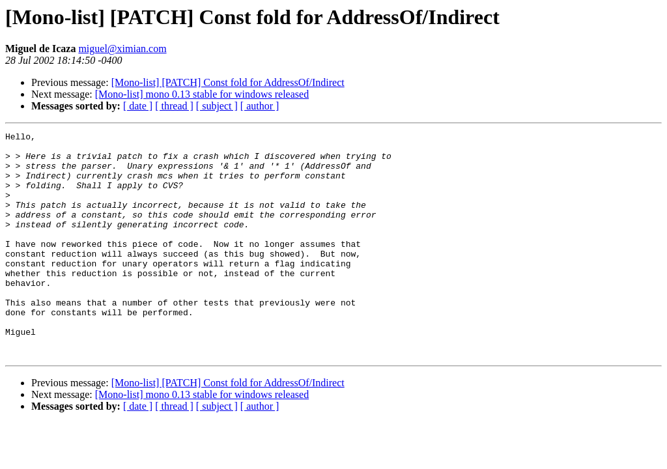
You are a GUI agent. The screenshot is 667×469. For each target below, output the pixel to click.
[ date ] (137, 105)
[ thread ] (174, 105)
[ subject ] (217, 105)
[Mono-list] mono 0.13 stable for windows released (202, 94)
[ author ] (259, 105)
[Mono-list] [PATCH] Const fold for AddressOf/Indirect (228, 82)
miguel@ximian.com (122, 48)
